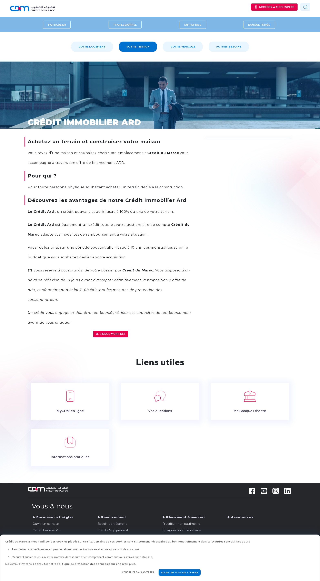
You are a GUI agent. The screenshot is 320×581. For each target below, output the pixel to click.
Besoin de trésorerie (112, 524)
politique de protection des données (82, 564)
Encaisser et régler (54, 517)
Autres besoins (229, 46)
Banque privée (259, 24)
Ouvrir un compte (46, 524)
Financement (113, 517)
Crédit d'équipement (113, 530)
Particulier (57, 24)
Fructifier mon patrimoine (181, 524)
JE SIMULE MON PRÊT (111, 333)
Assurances (242, 517)
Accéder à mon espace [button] (276, 7)
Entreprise (192, 24)
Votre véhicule (182, 46)
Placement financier (185, 517)
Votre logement (92, 46)
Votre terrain (138, 46)
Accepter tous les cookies (179, 572)
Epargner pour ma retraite (181, 530)
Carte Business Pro (47, 530)
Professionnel (125, 24)
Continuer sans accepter (138, 572)
